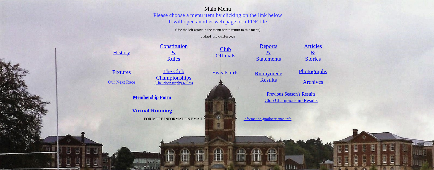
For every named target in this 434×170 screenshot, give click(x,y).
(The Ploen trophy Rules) (174, 83)
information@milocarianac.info (268, 119)
